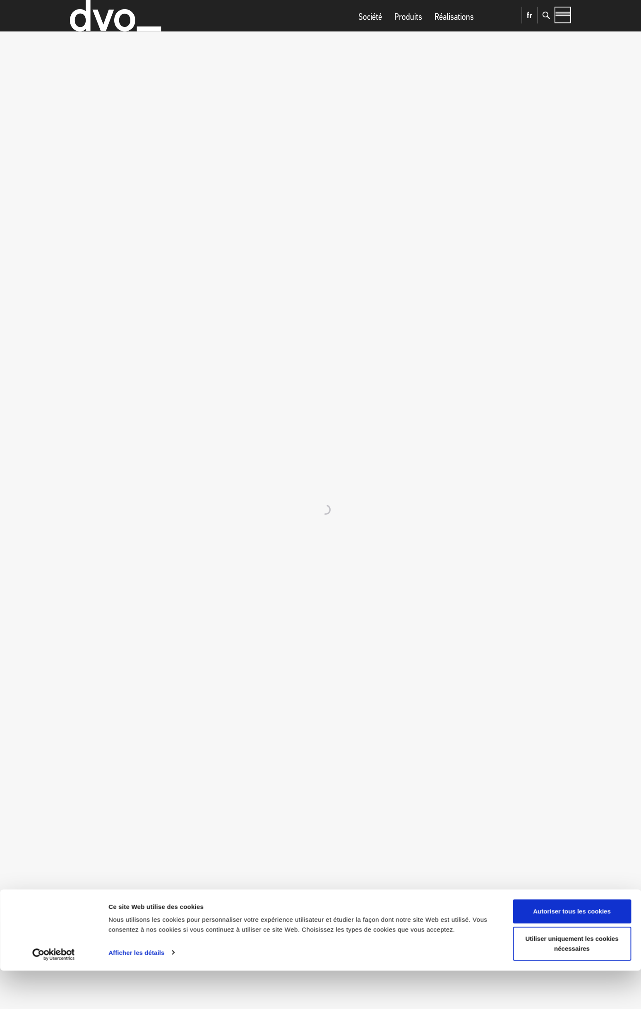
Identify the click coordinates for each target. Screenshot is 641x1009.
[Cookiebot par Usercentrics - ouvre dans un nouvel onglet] (53, 993)
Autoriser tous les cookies (572, 950)
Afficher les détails (136, 991)
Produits (408, 33)
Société (370, 33)
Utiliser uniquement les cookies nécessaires (571, 981)
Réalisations (454, 33)
